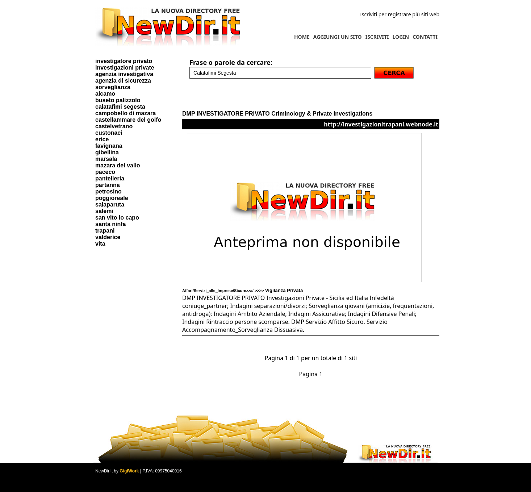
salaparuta (109, 204)
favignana (108, 146)
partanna (107, 185)
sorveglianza (112, 87)
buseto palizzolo (117, 100)
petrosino (108, 191)
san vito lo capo (117, 217)
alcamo (105, 94)
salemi (104, 211)
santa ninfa (110, 224)
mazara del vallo (117, 165)
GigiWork (129, 471)
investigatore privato (123, 61)
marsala (106, 159)
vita (100, 244)
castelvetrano (114, 126)
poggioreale (111, 198)
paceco (105, 172)
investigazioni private (124, 67)
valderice (107, 237)
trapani (104, 231)
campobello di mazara (125, 113)
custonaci (108, 133)
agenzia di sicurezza (123, 81)
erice (102, 139)
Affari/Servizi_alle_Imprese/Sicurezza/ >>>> (242, 290)
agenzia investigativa (124, 74)
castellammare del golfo (128, 120)
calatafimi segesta (120, 107)
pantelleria (109, 178)
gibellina (107, 152)
